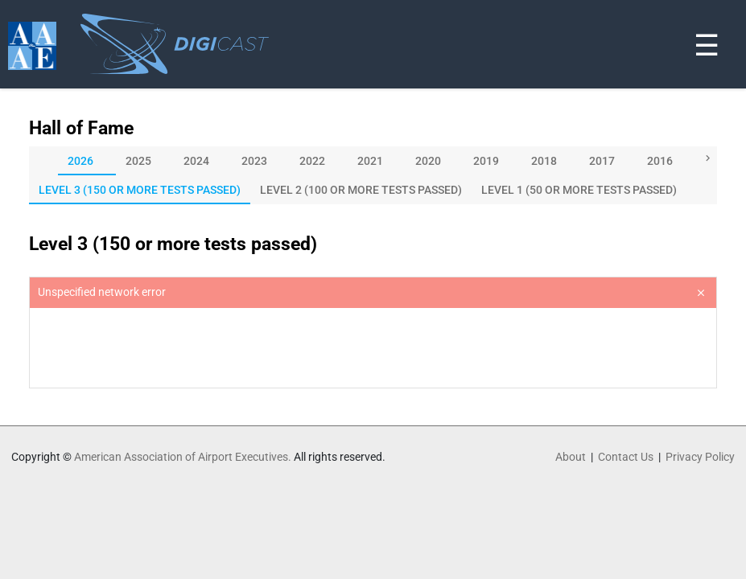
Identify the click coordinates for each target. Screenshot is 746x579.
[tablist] (373, 160)
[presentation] (373, 348)
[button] (705, 159)
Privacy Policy (700, 456)
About (570, 456)
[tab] (87, 160)
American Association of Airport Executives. (182, 456)
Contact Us (625, 456)
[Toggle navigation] (736, 3)
